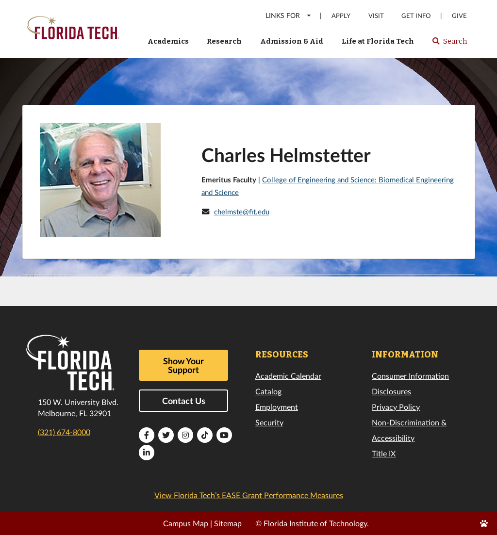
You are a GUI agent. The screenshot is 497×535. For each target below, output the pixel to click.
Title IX (384, 453)
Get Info (416, 15)
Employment (276, 406)
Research (224, 41)
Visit (376, 15)
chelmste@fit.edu (241, 211)
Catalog (268, 391)
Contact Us (183, 400)
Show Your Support (183, 365)
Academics (168, 41)
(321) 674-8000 (64, 432)
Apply (340, 15)
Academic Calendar (288, 375)
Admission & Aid (291, 41)
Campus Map (185, 523)
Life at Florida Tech (378, 41)
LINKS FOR (288, 15)
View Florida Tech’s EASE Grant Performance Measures (248, 495)
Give (459, 15)
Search (449, 44)
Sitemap (228, 523)
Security (269, 422)
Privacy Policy (396, 406)
